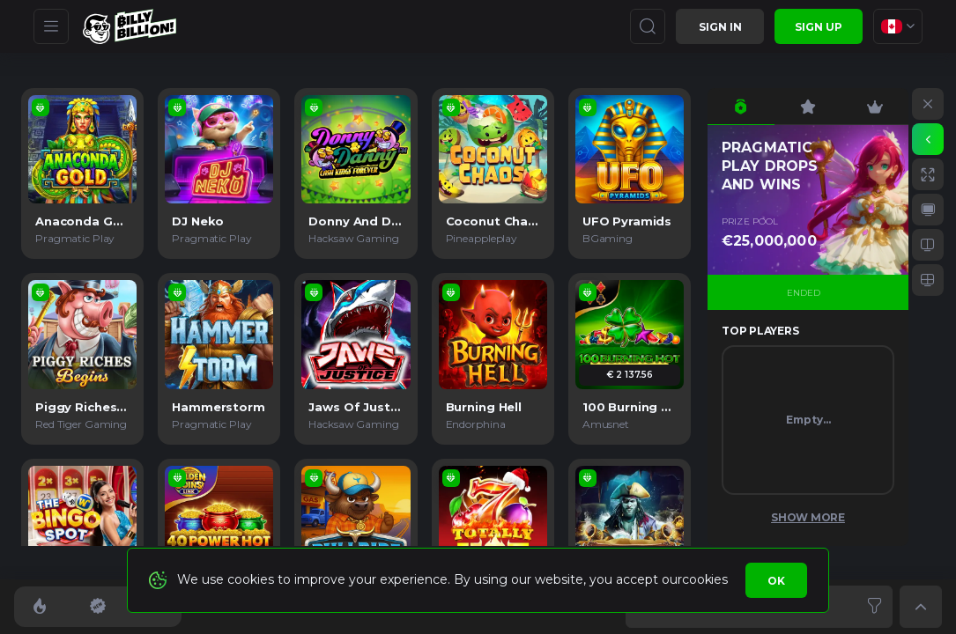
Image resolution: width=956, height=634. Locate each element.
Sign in (720, 26)
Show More (808, 517)
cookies (704, 579)
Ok (776, 580)
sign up (818, 26)
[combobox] (898, 26)
